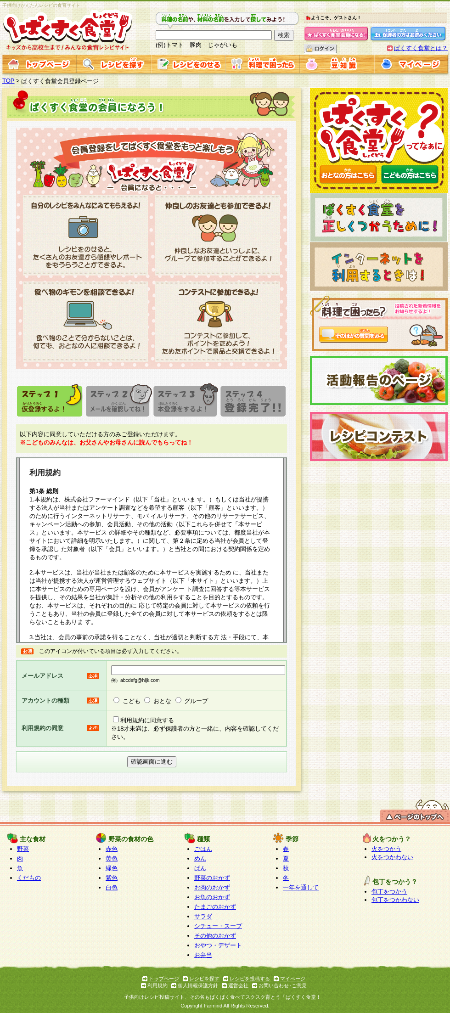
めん (200, 858)
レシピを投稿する (250, 978)
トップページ (164, 978)
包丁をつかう (389, 891)
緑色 (112, 868)
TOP (8, 80)
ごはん (203, 848)
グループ (196, 701)
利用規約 (157, 985)
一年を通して (301, 887)
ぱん (200, 868)
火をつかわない (392, 857)
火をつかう (386, 848)
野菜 (23, 848)
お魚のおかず (212, 897)
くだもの (29, 877)
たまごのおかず (215, 906)
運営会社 (238, 985)
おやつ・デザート (218, 945)
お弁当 (203, 954)
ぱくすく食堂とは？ (421, 48)
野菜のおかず (212, 877)
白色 (112, 887)
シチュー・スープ (218, 926)
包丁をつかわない (395, 899)
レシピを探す (204, 978)
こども (132, 701)
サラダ (203, 916)
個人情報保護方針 (198, 985)
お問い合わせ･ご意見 (283, 985)
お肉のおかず (212, 887)
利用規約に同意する (147, 720)
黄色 (112, 858)
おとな (162, 701)
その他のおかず (215, 935)
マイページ (292, 978)
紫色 (112, 877)
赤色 (112, 848)
